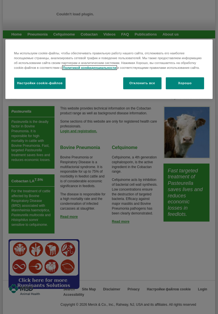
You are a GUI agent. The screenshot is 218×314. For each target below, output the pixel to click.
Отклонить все (142, 83)
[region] (109, 69)
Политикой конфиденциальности (89, 67)
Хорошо (185, 83)
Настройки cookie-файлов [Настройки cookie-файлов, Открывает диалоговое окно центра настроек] (39, 83)
